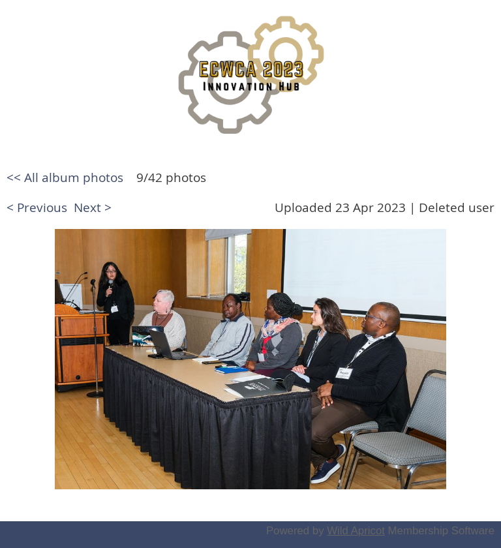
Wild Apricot (356, 531)
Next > (93, 207)
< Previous (37, 207)
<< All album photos (65, 177)
